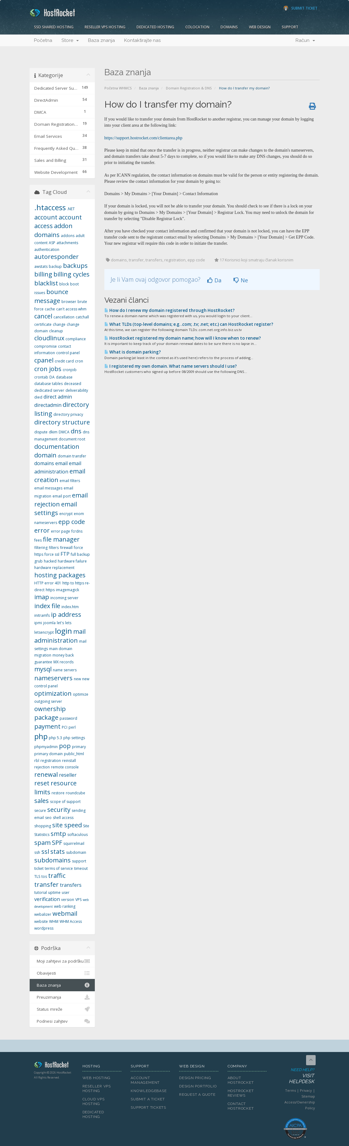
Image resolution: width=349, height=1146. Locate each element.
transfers (71, 885)
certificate (43, 324)
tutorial (40, 892)
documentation (56, 446)
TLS (37, 876)
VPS (78, 899)
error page (60, 531)
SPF (57, 842)
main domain (60, 648)
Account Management (145, 1080)
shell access (63, 817)
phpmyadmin (46, 746)
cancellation (63, 317)
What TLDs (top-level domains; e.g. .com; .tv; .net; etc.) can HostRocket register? (188, 324)
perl (72, 727)
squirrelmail (73, 843)
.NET (71, 208)
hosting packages (60, 575)
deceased (72, 383)
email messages (48, 488)
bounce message (51, 296)
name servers (65, 670)
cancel (43, 316)
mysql (43, 669)
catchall (82, 317)
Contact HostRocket (241, 1106)
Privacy (306, 1090)
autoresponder (56, 256)
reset (41, 783)
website (41, 921)
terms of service (59, 868)
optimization (53, 693)
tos (44, 876)
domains (44, 463)
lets (68, 622)
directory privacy (68, 414)
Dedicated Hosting (155, 27)
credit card (64, 361)
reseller (68, 775)
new (77, 678)
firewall (66, 547)
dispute (41, 432)
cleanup (56, 331)
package (46, 717)
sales (41, 800)
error (42, 530)
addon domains (53, 230)
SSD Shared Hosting (54, 27)
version (67, 899)
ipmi (38, 622)
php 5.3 (55, 737)
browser (68, 301)
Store (70, 40)
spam (42, 842)
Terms (290, 1090)
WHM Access (71, 921)
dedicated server (49, 390)
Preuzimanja (62, 997)
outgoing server (48, 701)
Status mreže (62, 1009)
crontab (41, 377)
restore (58, 793)
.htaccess (50, 207)
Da (214, 280)
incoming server (64, 597)
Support (290, 27)
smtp (58, 833)
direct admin (58, 396)
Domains (229, 27)
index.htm (70, 606)
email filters (70, 480)
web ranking (64, 906)
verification (47, 899)
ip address (66, 614)
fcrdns (76, 531)
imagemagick (67, 589)
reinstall (69, 760)
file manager (61, 539)
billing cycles (71, 274)
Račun (305, 40)
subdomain (76, 852)
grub (38, 561)
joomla (49, 622)
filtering (41, 547)
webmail (65, 913)
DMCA (64, 432)
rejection (42, 767)
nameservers (53, 678)
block (64, 284)
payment (47, 726)
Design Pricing (195, 1078)
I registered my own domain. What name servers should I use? (170, 366)
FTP (65, 553)
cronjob (70, 369)
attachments (67, 242)
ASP (52, 242)
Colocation (197, 27)
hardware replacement (54, 567)
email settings (55, 508)
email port (62, 496)
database (64, 377)
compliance (75, 339)
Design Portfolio (198, 1086)
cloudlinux (49, 338)
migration (42, 655)
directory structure (62, 422)
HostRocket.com (53, 1065)
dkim (53, 432)
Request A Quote (197, 1094)
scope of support (65, 801)
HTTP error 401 (47, 583)
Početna (43, 40)
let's (60, 622)
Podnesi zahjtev (62, 1021)
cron (79, 361)
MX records (63, 662)
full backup (80, 554)
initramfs (42, 615)
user (65, 892)
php (41, 736)
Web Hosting (96, 1078)
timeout (81, 868)
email (61, 463)
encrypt (66, 513)
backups (75, 265)
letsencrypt (44, 632)
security (58, 809)
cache (50, 309)
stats (57, 851)
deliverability (76, 390)
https (50, 589)
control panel (68, 352)
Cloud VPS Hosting (93, 1101)
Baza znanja (101, 40)
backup (55, 266)
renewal (46, 774)
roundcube (75, 793)
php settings (74, 737)
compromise (45, 346)
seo (48, 817)
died (38, 397)
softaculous (77, 834)
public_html (74, 753)
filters (54, 547)
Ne (240, 280)
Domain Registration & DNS (189, 88)
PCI (64, 727)
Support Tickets (148, 1107)
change (59, 324)
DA (52, 377)
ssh (37, 852)
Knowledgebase (148, 1091)
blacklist (46, 283)
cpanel (43, 360)
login (63, 631)
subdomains (52, 860)
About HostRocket (241, 1080)
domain (45, 455)
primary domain (48, 753)
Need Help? (295, 1076)
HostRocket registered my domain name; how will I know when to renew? (182, 338)
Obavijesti (62, 973)
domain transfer (72, 456)
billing (43, 274)
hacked (50, 561)
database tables (48, 383)
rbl (36, 760)
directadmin (47, 405)
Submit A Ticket (148, 1099)
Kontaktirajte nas (142, 40)
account (45, 217)
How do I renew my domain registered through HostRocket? (169, 310)
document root (72, 439)
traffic (56, 875)
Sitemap (308, 1096)
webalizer (42, 914)
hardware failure (72, 561)
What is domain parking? (132, 352)
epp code (71, 522)
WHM (53, 921)
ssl (45, 851)
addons (67, 235)
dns (76, 431)
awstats (41, 266)
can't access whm (71, 309)
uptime (54, 892)
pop (65, 746)
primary (79, 746)
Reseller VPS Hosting (105, 27)
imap (41, 597)
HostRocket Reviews (241, 1093)
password (68, 718)
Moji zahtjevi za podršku (62, 961)
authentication (46, 249)
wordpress (43, 928)
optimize (80, 694)
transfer (46, 884)
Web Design (260, 27)
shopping (42, 826)
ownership (50, 709)
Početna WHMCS (118, 88)
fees (38, 540)
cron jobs (47, 369)
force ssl (51, 554)
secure (40, 810)
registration (50, 760)
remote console (65, 767)
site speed (67, 825)
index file (47, 606)
